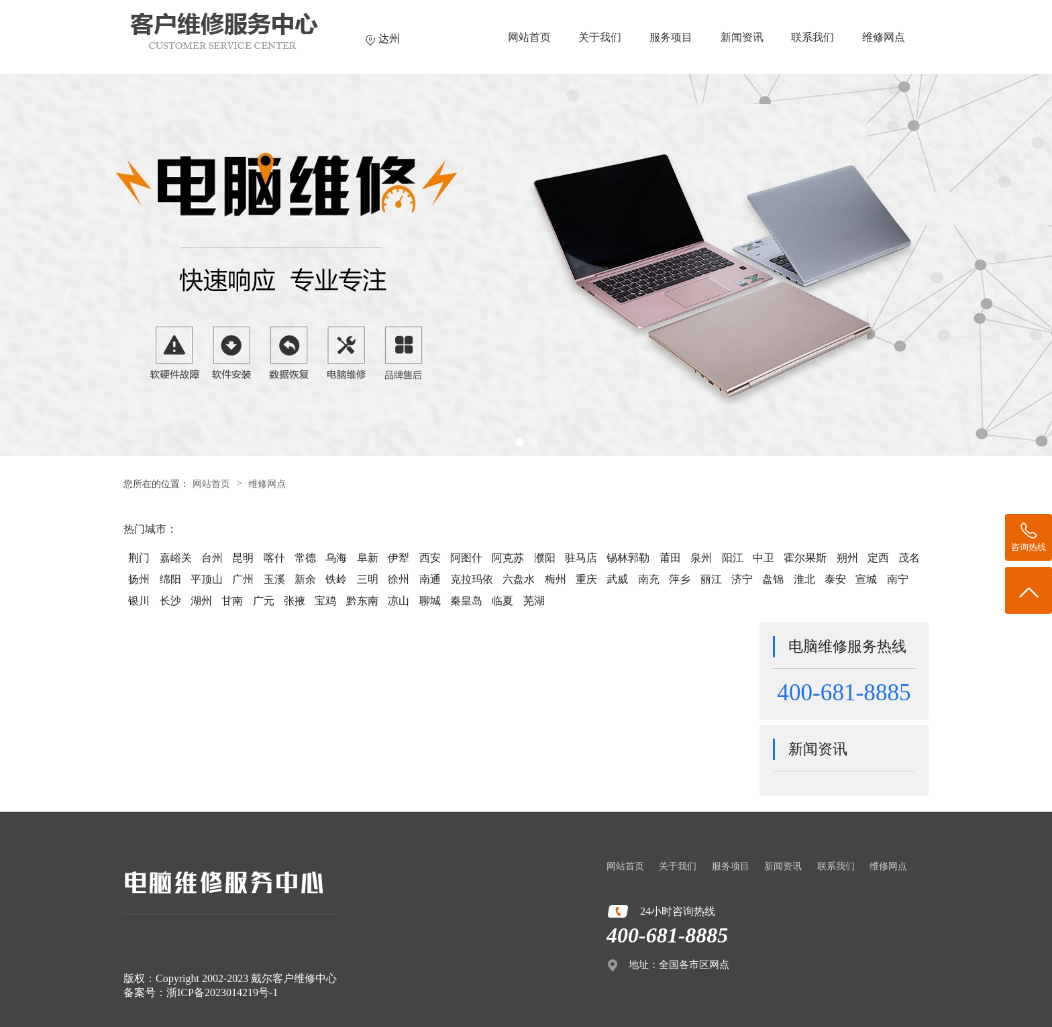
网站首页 (529, 37)
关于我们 (599, 37)
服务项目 (670, 37)
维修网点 (883, 37)
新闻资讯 (742, 37)
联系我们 (812, 37)
